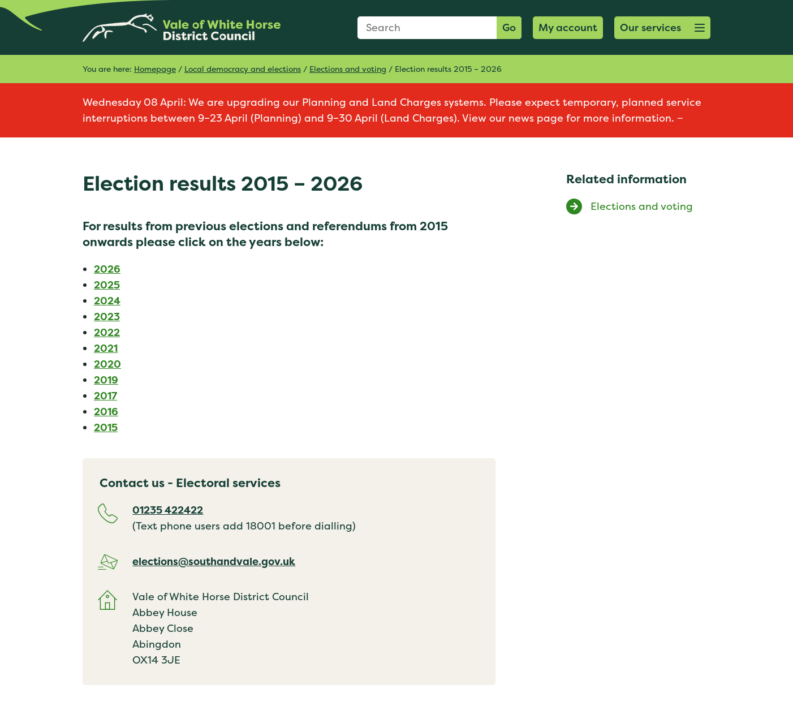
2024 (107, 301)
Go (509, 27)
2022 (107, 332)
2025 (107, 285)
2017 (105, 396)
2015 (106, 427)
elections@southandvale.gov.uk (213, 561)
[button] (662, 27)
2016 (106, 411)
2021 (106, 348)
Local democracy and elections (242, 68)
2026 (107, 269)
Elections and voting (347, 68)
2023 (107, 316)
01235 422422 (167, 510)
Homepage (155, 68)
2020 (107, 364)
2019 (106, 380)
